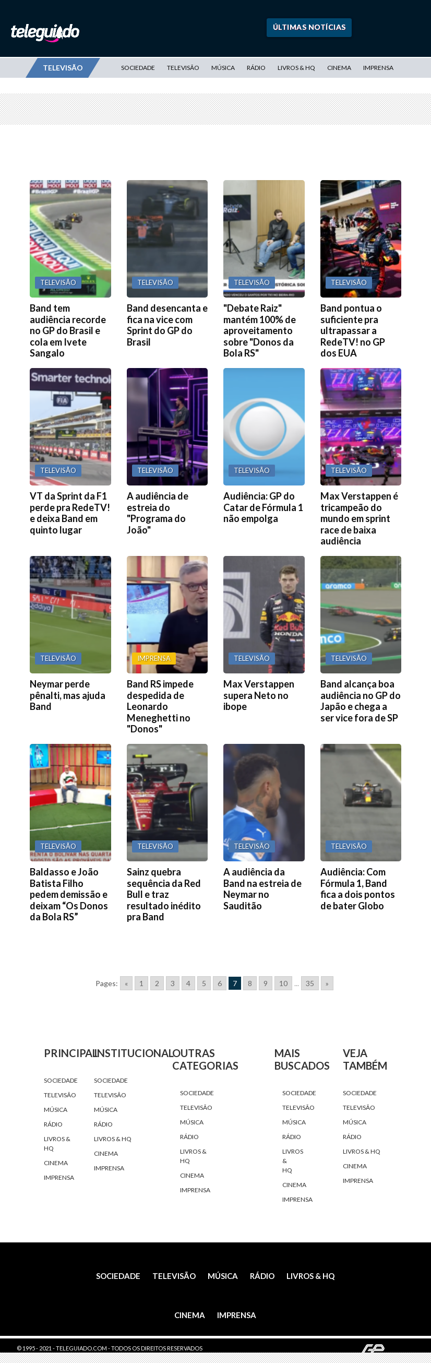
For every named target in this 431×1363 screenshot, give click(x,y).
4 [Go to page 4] (188, 983)
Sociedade (138, 68)
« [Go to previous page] (126, 983)
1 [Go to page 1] (141, 983)
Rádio (256, 68)
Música (223, 68)
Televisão (183, 68)
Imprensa (378, 68)
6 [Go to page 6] (220, 983)
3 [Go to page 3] (173, 983)
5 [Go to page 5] (204, 983)
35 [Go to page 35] (310, 983)
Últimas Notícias (309, 26)
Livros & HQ (296, 68)
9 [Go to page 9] (266, 983)
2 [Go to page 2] (157, 983)
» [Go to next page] (327, 983)
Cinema (339, 68)
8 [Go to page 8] (250, 983)
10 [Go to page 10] (283, 983)
